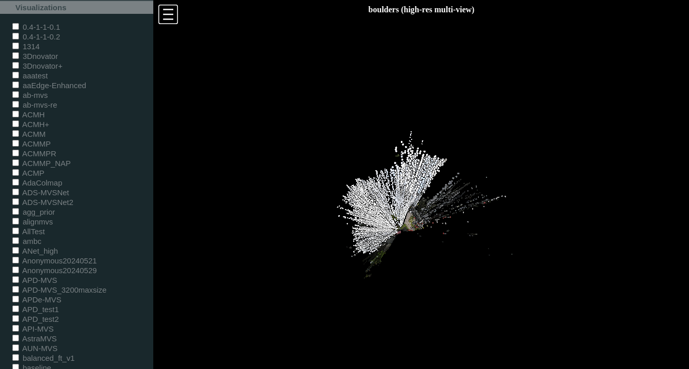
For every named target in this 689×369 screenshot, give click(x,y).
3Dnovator (35, 56)
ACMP (28, 173)
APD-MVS (34, 280)
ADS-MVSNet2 (42, 202)
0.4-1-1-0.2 (36, 36)
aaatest (30, 75)
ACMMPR (34, 153)
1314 (25, 46)
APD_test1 (35, 309)
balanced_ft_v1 (43, 358)
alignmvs (32, 221)
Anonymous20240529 (54, 270)
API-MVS (33, 328)
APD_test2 (35, 319)
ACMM (29, 134)
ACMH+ (30, 124)
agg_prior (33, 212)
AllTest (28, 231)
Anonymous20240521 (54, 260)
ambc (27, 241)
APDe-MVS (37, 299)
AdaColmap (37, 182)
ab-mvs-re (34, 104)
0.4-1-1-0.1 (36, 27)
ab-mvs (30, 95)
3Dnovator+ (37, 65)
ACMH (28, 114)
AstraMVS (34, 338)
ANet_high (35, 251)
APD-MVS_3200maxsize (59, 289)
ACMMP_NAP (41, 163)
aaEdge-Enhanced (49, 85)
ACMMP (31, 143)
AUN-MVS (34, 348)
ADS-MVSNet (40, 192)
